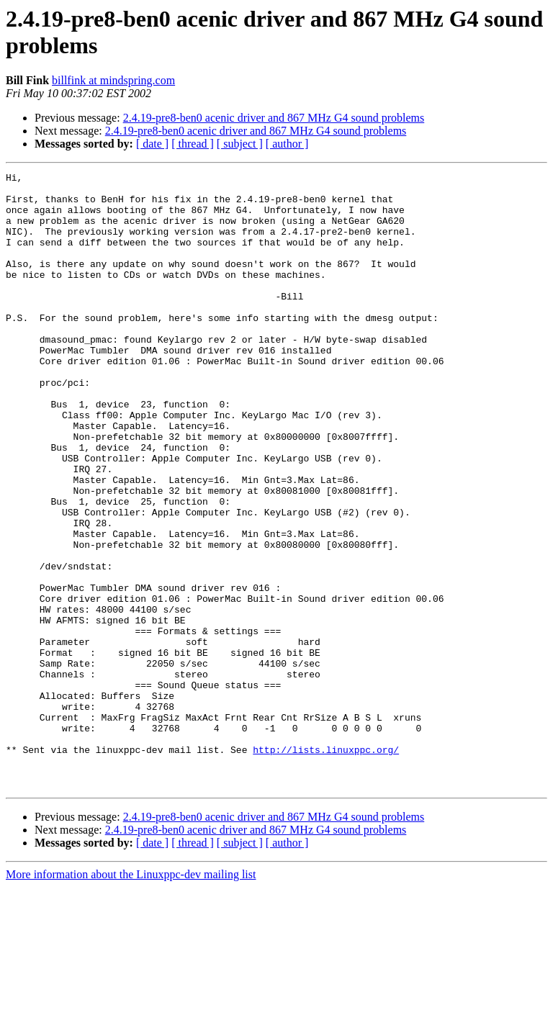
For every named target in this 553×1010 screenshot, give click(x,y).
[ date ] (152, 143)
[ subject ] (240, 143)
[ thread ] (192, 143)
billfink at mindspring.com (113, 80)
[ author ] (287, 143)
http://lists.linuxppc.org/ (326, 866)
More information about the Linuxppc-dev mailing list (131, 997)
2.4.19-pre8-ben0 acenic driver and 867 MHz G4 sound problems (274, 118)
